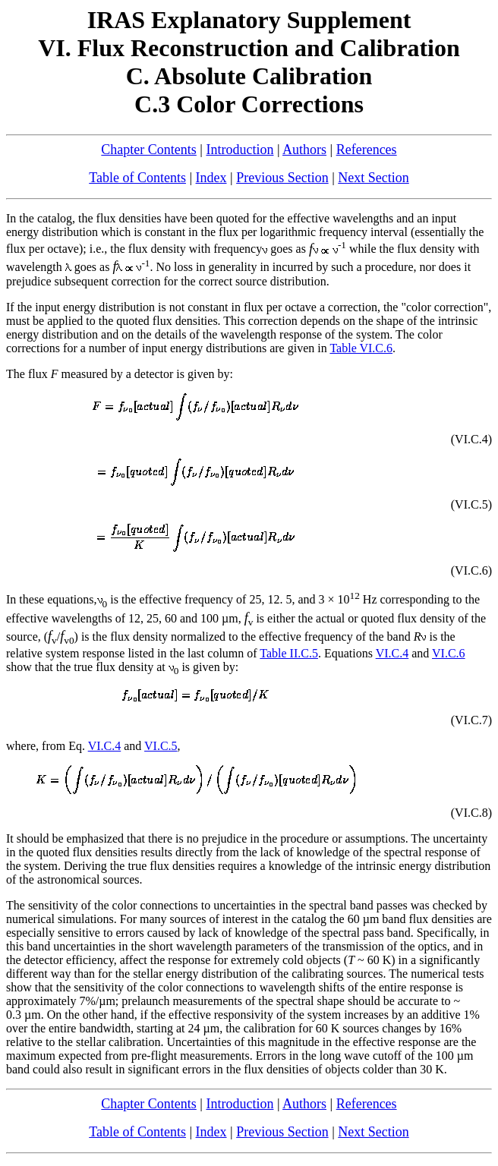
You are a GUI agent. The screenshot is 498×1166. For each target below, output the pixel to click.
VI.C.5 (161, 745)
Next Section (373, 177)
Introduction (239, 149)
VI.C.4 (392, 653)
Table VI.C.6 (360, 348)
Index (211, 177)
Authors (304, 149)
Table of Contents (137, 177)
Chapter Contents (148, 149)
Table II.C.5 (289, 653)
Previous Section (282, 177)
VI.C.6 (448, 653)
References (366, 149)
